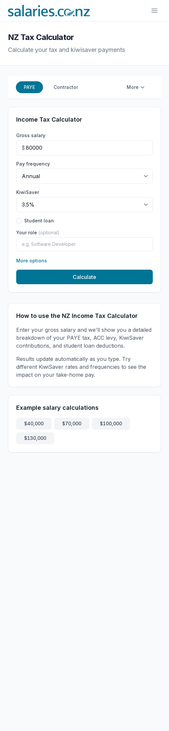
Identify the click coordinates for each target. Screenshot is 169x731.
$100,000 (111, 423)
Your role (38, 232)
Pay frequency (33, 164)
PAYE (29, 87)
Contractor (66, 87)
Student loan (39, 220)
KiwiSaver (27, 192)
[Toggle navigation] (154, 10)
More (136, 87)
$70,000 (71, 423)
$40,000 (34, 423)
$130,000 (35, 438)
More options (31, 260)
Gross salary (30, 135)
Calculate (84, 277)
